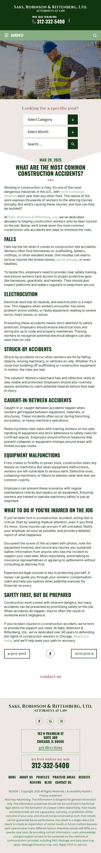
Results (84, 777)
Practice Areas (64, 777)
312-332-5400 (51, 21)
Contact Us (63, 782)
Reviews (35, 782)
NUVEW (13, 791)
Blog (48, 782)
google (50, 721)
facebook (50, 653)
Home (12, 777)
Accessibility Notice (79, 791)
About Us (26, 777)
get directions (50, 748)
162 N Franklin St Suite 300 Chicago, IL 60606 (50, 738)
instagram (61, 721)
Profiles (42, 777)
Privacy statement (50, 795)
